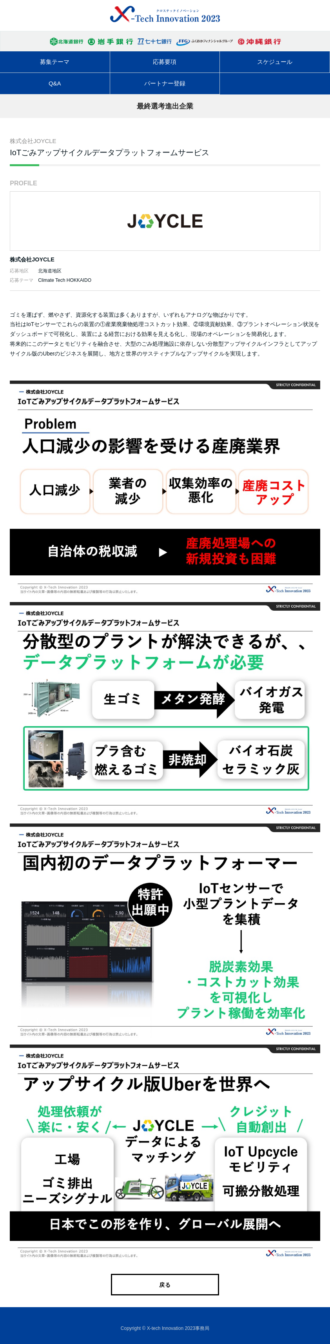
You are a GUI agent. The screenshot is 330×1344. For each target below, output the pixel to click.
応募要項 (164, 61)
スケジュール (274, 61)
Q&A (55, 83)
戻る (165, 1285)
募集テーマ (54, 61)
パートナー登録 (164, 83)
